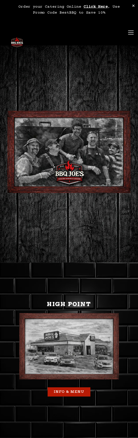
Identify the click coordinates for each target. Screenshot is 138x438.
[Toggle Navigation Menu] (131, 32)
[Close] (133, 6)
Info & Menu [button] (69, 376)
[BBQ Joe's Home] (17, 43)
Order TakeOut (69, 419)
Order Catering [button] (69, 431)
